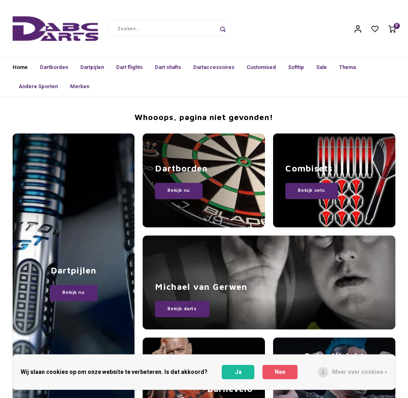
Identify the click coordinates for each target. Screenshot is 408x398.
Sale (321, 69)
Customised (261, 69)
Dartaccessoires (213, 69)
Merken (79, 88)
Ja (238, 372)
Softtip (296, 69)
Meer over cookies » (359, 372)
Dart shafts (168, 69)
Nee (280, 372)
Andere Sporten (38, 88)
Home (20, 69)
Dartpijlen (92, 69)
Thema (347, 69)
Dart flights (129, 69)
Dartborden (54, 69)
